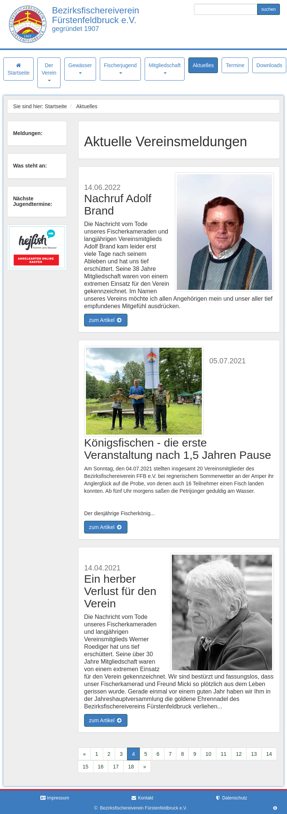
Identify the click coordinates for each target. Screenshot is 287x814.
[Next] (144, 766)
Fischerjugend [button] (120, 68)
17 (116, 767)
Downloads (269, 65)
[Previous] (84, 754)
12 (239, 754)
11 (224, 754)
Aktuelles (203, 65)
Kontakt (142, 798)
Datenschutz (231, 798)
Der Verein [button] (48, 71)
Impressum (54, 798)
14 (269, 754)
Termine (235, 65)
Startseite (18, 69)
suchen (268, 9)
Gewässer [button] (80, 68)
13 (254, 754)
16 (101, 767)
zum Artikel (106, 320)
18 (131, 767)
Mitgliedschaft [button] (165, 68)
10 (209, 754)
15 (86, 767)
